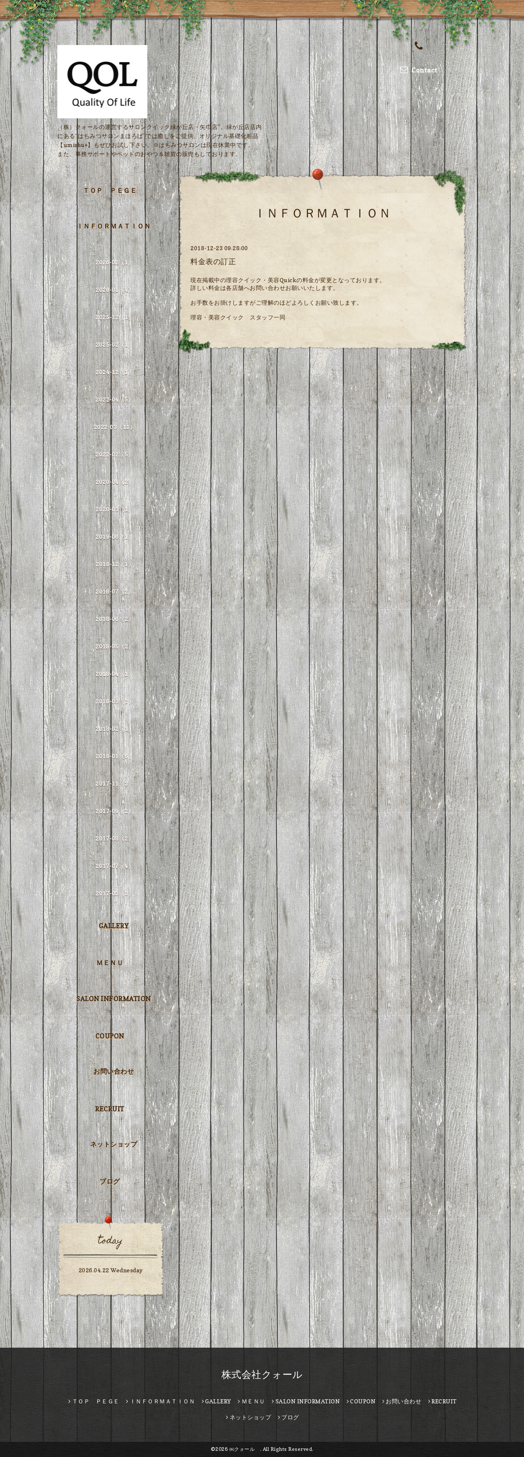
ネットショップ (114, 1144)
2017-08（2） (114, 838)
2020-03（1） (114, 509)
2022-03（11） (115, 426)
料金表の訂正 (213, 261)
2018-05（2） (114, 646)
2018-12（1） (114, 564)
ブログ (109, 1181)
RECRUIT (109, 1109)
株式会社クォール (262, 1374)
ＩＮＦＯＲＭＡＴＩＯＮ (114, 226)
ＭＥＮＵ (109, 963)
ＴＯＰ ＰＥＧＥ (110, 190)
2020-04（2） (114, 481)
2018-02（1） (114, 728)
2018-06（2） (114, 618)
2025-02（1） (114, 344)
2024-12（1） (114, 372)
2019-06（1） (114, 536)
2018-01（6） (114, 756)
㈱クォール (244, 1449)
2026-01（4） (114, 289)
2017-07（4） (114, 865)
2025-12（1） (114, 317)
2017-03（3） (114, 893)
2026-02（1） (114, 262)
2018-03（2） (114, 701)
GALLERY (114, 926)
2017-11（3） (114, 783)
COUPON (109, 1036)
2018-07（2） (114, 591)
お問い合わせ (113, 1071)
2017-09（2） (114, 811)
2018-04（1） (114, 673)
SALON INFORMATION (113, 999)
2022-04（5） (114, 399)
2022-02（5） (114, 454)
